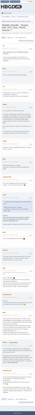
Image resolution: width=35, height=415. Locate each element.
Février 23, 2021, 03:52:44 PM (9, 270)
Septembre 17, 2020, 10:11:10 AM (10, 197)
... (14, 37)
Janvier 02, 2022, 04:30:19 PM (9, 345)
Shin (4, 68)
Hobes (5, 342)
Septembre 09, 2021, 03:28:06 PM (10, 315)
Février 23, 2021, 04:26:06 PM (9, 297)
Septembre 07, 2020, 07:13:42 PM (10, 143)
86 (16, 37)
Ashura (5, 250)
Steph (5, 104)
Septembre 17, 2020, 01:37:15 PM (10, 252)
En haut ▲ (19, 413)
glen (4, 159)
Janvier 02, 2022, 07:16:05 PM (9, 373)
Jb (3, 45)
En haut (4, 399)
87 (18, 37)
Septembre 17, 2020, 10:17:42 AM (10, 235)
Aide (15, 413)
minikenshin (7, 177)
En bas (4, 37)
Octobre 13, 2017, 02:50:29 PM (10, 71)
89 (23, 37)
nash (4, 195)
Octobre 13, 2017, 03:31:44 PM (10, 89)
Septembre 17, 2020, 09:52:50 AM (10, 161)
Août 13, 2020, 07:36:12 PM (9, 107)
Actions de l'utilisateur (26, 40)
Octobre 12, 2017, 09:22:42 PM (10, 48)
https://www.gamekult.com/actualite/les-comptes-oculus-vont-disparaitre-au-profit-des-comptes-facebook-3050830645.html (16, 219)
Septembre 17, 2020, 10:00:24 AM (10, 179)
